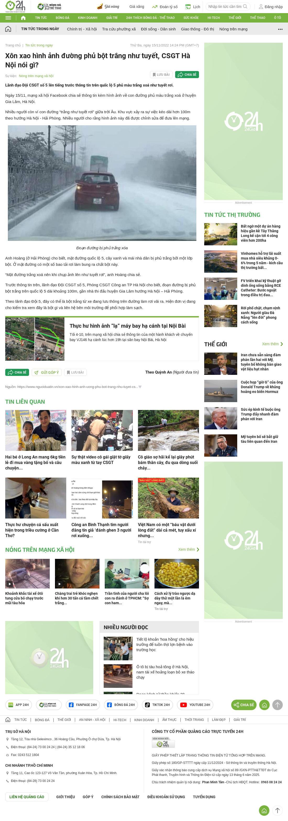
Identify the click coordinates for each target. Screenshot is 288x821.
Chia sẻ (190, 75)
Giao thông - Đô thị (197, 29)
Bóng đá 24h (121, 705)
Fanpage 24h (83, 705)
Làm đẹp (219, 720)
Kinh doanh (87, 18)
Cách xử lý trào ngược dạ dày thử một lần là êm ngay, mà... (174, 598)
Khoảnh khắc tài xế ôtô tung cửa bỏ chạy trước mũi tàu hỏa (24, 598)
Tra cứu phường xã (119, 29)
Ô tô (277, 18)
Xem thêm (186, 549)
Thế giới (235, 18)
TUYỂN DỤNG (204, 797)
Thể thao (257, 18)
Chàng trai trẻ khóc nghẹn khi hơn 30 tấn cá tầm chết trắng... (76, 598)
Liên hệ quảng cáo (26, 797)
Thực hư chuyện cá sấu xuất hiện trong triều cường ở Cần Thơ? (32, 530)
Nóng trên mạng (233, 29)
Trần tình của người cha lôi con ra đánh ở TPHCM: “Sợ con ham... (127, 598)
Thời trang (194, 720)
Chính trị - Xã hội (82, 29)
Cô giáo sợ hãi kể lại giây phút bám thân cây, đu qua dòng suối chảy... (168, 463)
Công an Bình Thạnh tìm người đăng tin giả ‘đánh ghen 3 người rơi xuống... (101, 530)
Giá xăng (137, 6)
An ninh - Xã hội (92, 720)
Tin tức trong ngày (40, 29)
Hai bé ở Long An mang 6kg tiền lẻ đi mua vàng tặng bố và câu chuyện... (35, 463)
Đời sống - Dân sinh (158, 29)
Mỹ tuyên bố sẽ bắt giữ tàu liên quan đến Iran (259, 439)
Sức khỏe (191, 18)
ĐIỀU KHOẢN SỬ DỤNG (166, 797)
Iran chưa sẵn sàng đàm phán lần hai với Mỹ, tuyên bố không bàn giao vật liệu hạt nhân (261, 362)
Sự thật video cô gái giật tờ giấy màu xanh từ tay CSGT (100, 460)
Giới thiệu (65, 797)
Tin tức (41, 18)
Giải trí (111, 18)
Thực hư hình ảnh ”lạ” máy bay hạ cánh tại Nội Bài (128, 326)
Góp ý (88, 797)
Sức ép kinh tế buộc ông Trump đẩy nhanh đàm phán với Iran (260, 414)
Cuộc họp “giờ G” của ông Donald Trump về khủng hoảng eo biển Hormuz (262, 387)
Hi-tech (214, 18)
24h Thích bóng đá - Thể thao (150, 18)
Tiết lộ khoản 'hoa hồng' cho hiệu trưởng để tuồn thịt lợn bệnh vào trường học (165, 644)
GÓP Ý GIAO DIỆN (15, 814)
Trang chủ (13, 45)
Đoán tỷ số (165, 6)
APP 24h (18, 705)
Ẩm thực (169, 720)
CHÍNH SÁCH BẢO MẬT (120, 797)
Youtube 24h (195, 705)
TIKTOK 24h (157, 705)
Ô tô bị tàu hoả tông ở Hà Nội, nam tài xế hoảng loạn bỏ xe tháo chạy (165, 672)
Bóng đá (62, 18)
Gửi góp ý (46, 372)
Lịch (192, 6)
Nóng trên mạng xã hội (36, 76)
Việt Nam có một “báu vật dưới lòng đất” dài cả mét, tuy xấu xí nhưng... (167, 530)
